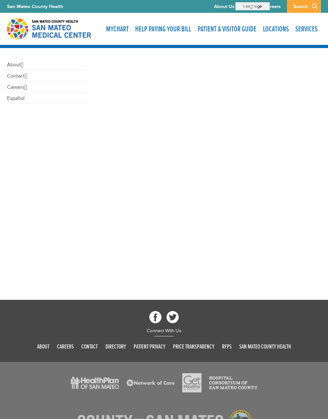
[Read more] (95, 383)
